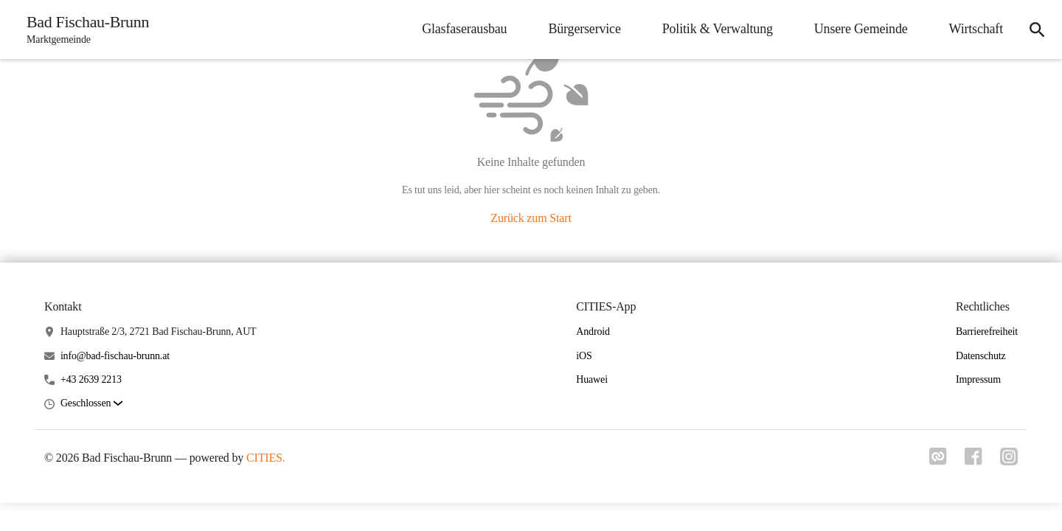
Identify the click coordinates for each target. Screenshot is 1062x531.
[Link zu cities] (938, 461)
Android (593, 331)
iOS (583, 355)
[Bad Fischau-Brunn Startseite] (83, 29)
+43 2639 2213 (91, 379)
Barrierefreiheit (987, 331)
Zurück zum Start (530, 218)
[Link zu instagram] (1009, 461)
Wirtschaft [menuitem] (976, 28)
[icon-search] (1037, 29)
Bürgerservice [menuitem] (584, 28)
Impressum (978, 379)
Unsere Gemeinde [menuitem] (861, 28)
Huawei (592, 379)
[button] (91, 404)
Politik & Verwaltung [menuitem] (717, 28)
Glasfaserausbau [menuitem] (464, 28)
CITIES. (265, 457)
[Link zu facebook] (973, 461)
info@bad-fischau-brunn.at (115, 355)
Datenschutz (981, 355)
